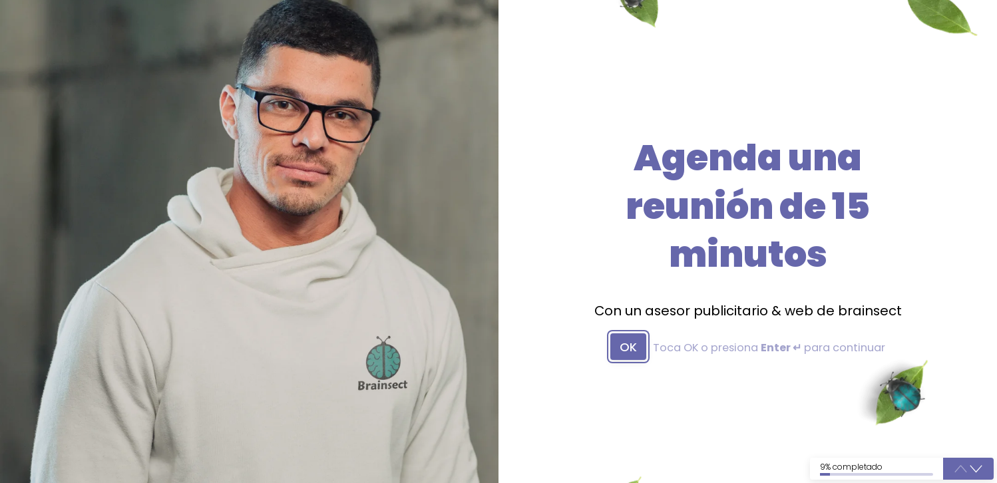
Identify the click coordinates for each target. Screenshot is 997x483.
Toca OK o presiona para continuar (769, 348)
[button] (976, 468)
